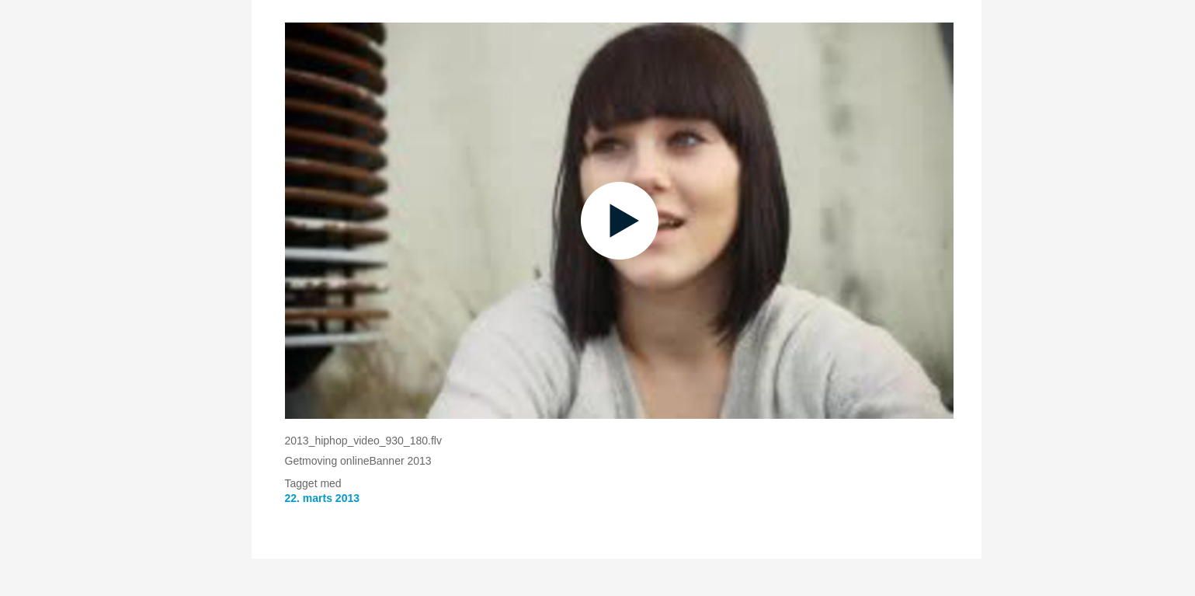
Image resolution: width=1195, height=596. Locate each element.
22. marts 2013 (322, 498)
